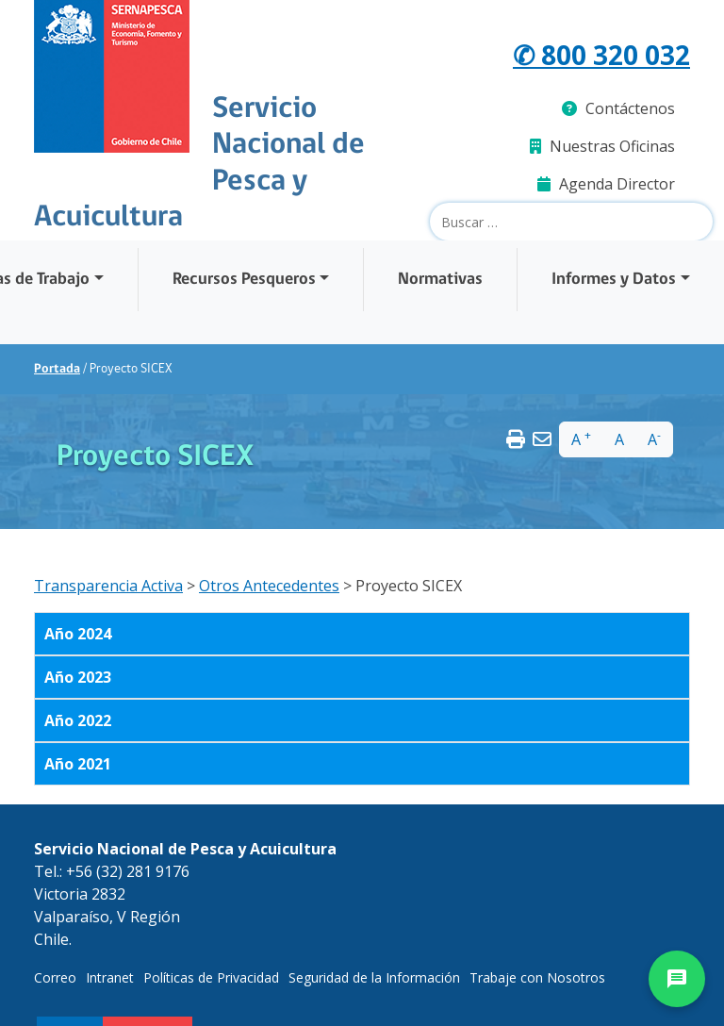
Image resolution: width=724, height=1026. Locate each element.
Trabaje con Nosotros (537, 977)
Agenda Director (606, 184)
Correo (55, 977)
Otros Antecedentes (269, 585)
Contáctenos (618, 108)
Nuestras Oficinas (602, 146)
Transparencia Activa (108, 585)
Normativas (440, 280)
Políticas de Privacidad (211, 977)
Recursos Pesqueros (244, 280)
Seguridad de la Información (374, 977)
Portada (57, 369)
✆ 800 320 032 (601, 55)
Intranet (110, 977)
